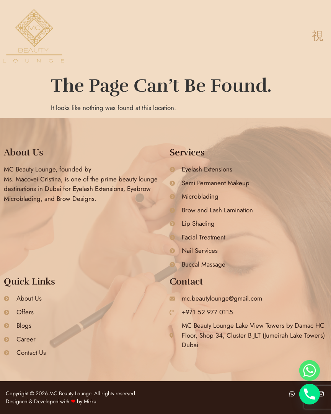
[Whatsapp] (309, 370)
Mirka (90, 401)
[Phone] (309, 394)
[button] (317, 36)
